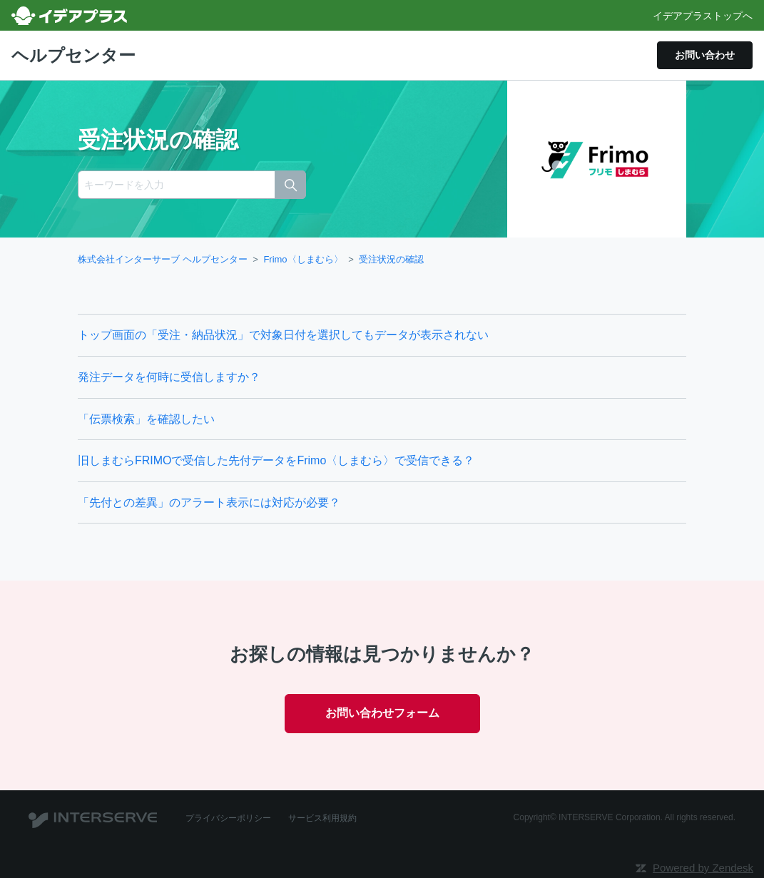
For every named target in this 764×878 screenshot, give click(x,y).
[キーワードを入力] (192, 184)
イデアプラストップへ (703, 15)
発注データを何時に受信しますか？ (169, 377)
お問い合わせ (705, 55)
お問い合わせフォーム (382, 713)
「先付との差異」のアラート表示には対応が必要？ (209, 502)
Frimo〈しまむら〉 (302, 259)
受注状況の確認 (391, 259)
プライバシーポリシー (228, 818)
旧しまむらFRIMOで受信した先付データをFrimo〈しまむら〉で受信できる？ (276, 460)
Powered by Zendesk (703, 868)
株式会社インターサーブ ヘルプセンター (163, 259)
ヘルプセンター (73, 55)
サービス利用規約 (322, 818)
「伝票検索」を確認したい (146, 419)
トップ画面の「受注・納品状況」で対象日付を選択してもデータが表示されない (283, 335)
